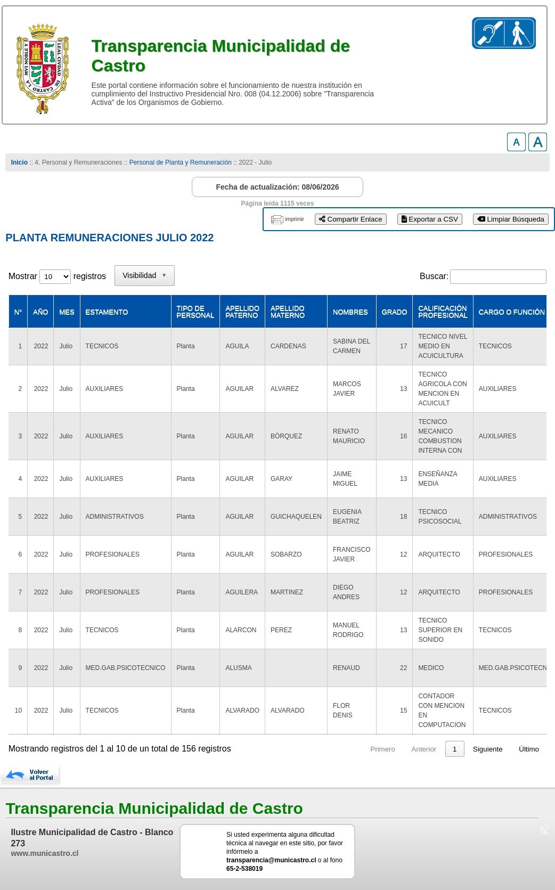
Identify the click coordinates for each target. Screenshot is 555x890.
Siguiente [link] (488, 749)
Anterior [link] (333, 749)
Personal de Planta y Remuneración (180, 162)
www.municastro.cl (44, 853)
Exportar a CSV (430, 219)
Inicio (19, 162)
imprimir (294, 219)
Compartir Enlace (350, 219)
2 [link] (384, 749)
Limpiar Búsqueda (510, 219)
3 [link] (404, 749)
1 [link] (364, 749)
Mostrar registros (57, 276)
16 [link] (453, 749)
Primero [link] (292, 749)
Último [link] (529, 749)
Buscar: (434, 276)
